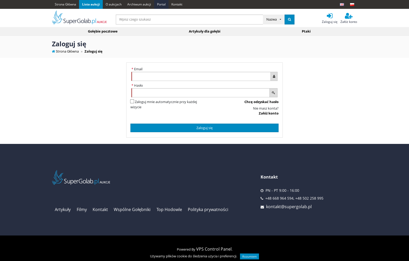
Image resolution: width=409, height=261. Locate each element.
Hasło (137, 85)
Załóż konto (269, 113)
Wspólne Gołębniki (132, 209)
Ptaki (306, 31)
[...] (189, 19)
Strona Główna (65, 4)
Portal (161, 4)
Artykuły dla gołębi (204, 31)
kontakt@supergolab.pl (289, 206)
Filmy (82, 209)
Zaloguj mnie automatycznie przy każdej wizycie (163, 104)
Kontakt (176, 4)
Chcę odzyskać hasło (261, 101)
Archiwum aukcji (139, 4)
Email (136, 69)
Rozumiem (249, 256)
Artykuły (63, 209)
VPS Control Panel (214, 249)
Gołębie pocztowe (103, 31)
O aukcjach (114, 4)
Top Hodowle (169, 209)
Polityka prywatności (208, 209)
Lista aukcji (91, 4)
